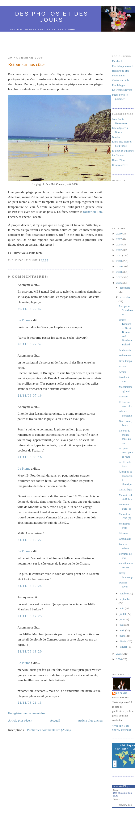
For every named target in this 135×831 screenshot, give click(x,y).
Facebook (117, 61)
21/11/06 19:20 (30, 651)
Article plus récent (20, 720)
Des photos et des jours (51, 17)
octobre (123, 593)
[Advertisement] (55, 41)
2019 (119, 233)
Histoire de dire (120, 70)
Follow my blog (125, 805)
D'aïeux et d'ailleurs (123, 150)
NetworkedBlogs (121, 786)
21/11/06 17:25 (30, 616)
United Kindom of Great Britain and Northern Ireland (125, 332)
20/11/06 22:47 (30, 308)
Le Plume (24, 320)
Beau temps (125, 360)
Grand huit (125, 538)
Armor (122, 371)
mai (121, 624)
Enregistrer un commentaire (26, 713)
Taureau (123, 396)
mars (122, 635)
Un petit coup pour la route (126, 452)
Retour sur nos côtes (27, 64)
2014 (119, 244)
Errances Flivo (120, 164)
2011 (119, 255)
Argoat (122, 366)
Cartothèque (125, 489)
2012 (119, 250)
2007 (119, 277)
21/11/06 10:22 (30, 540)
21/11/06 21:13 (30, 702)
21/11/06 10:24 (30, 585)
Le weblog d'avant (122, 89)
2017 (119, 239)
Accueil (55, 720)
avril (122, 630)
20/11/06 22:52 (30, 344)
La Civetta (118, 155)
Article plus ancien (90, 720)
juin (121, 619)
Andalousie (125, 350)
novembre (124, 297)
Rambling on (119, 85)
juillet (123, 613)
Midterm (123, 533)
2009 (119, 266)
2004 (119, 659)
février (123, 641)
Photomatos (118, 75)
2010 (119, 260)
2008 (119, 271)
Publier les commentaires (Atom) (49, 730)
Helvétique (125, 355)
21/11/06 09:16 (30, 457)
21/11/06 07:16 (30, 395)
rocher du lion (92, 211)
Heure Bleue (119, 160)
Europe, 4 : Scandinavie (126, 310)
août (122, 608)
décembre (124, 287)
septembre (125, 599)
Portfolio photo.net (122, 66)
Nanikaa (116, 136)
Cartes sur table (120, 80)
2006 (119, 282)
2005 (119, 653)
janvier (123, 646)
